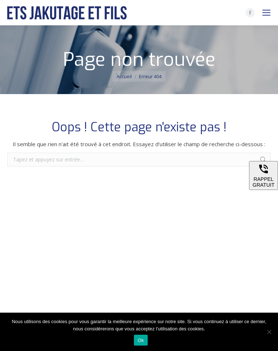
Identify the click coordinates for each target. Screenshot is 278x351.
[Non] (269, 331)
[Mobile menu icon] (266, 12)
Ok (141, 340)
